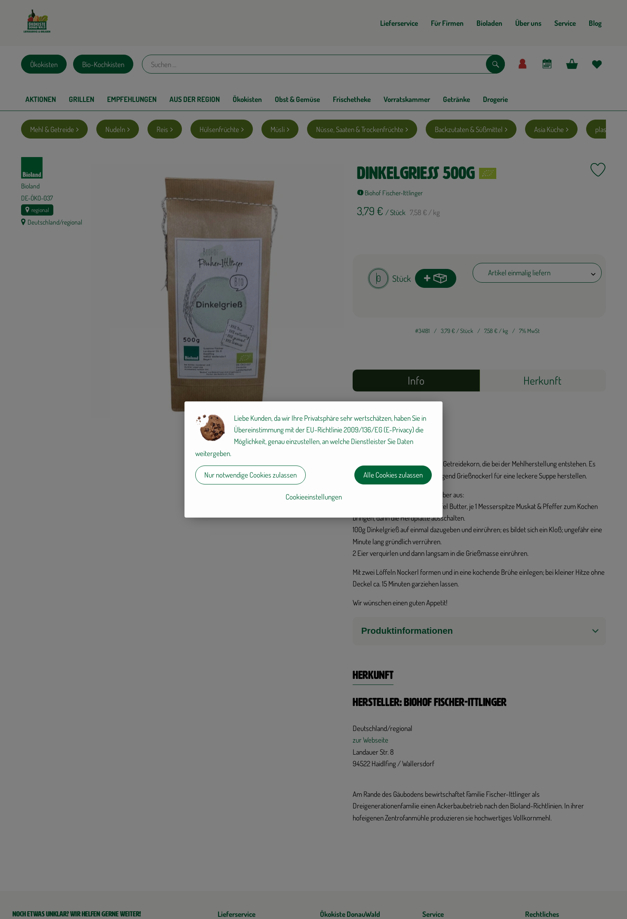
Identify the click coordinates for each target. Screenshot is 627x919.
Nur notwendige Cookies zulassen (250, 474)
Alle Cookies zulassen (393, 474)
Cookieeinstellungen (314, 496)
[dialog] (313, 459)
